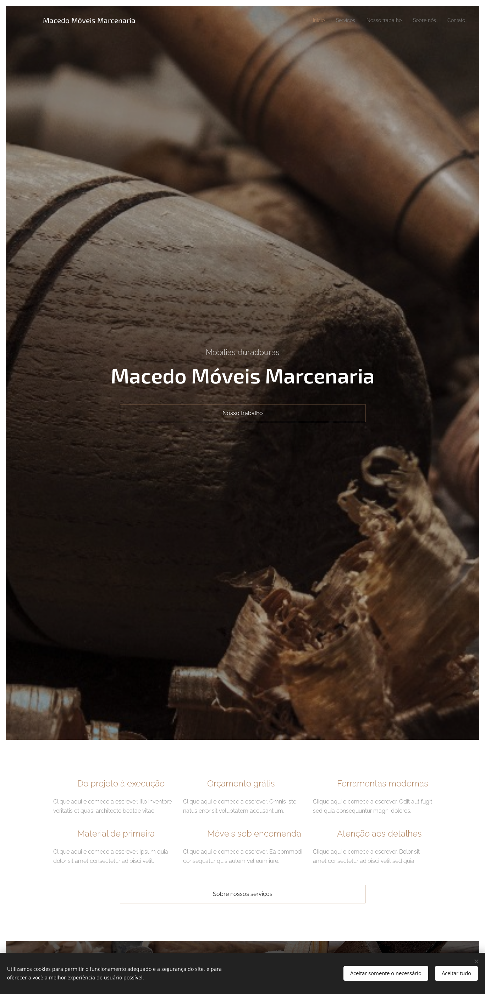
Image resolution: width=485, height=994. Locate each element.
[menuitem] (306, 20)
